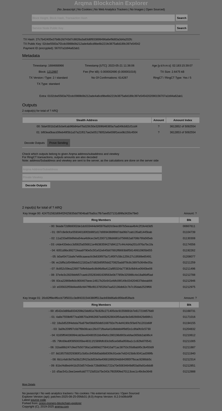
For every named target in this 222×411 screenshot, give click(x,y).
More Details (28, 384)
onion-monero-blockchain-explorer (60, 403)
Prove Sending (58, 142)
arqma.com (62, 406)
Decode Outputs (34, 142)
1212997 (52, 71)
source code (38, 400)
